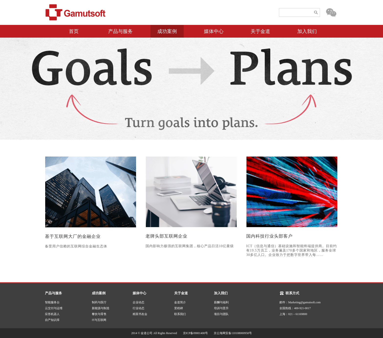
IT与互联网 (99, 320)
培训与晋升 (221, 308)
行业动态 (138, 308)
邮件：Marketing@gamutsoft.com (300, 302)
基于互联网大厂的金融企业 (73, 236)
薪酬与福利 (221, 302)
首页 (74, 31)
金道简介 (180, 302)
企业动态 (138, 302)
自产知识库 (52, 320)
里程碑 (178, 308)
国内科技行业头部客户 (269, 236)
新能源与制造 (100, 308)
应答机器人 (52, 314)
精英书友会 (140, 314)
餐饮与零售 (99, 314)
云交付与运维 (54, 308)
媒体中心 (213, 31)
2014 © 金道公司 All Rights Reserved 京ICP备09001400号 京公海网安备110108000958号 (193, 333)
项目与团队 (221, 314)
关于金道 (260, 31)
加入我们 (307, 31)
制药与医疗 (99, 302)
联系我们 (180, 314)
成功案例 (167, 31)
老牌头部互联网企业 (166, 236)
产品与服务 (120, 31)
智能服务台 (52, 302)
